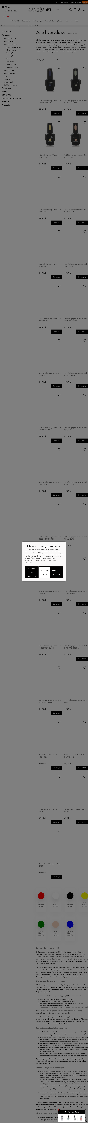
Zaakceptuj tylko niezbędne (31, 572)
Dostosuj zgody (44, 572)
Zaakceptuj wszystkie (56, 572)
